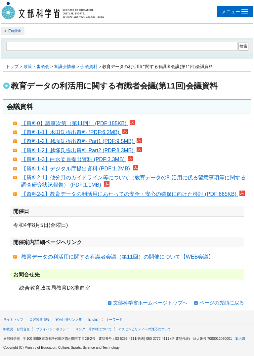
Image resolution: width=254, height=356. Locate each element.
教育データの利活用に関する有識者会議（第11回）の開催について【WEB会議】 (117, 257)
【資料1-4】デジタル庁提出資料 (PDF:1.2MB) (79, 168)
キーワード (114, 319)
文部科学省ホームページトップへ (150, 302)
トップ (12, 66)
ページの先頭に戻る (221, 302)
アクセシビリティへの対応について (144, 329)
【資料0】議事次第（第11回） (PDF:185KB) (78, 123)
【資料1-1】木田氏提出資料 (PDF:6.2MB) (74, 132)
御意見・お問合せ (16, 329)
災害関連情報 (39, 319)
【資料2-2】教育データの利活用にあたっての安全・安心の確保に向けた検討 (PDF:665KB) (133, 194)
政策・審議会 (36, 66)
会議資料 (89, 66)
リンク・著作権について (93, 329)
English (14, 31)
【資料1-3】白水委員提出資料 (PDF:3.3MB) (77, 159)
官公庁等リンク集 (69, 319)
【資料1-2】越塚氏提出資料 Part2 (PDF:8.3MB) (81, 150)
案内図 (240, 338)
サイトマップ (13, 319)
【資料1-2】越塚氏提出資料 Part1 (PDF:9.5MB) (81, 141)
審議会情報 (64, 66)
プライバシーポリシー (52, 329)
